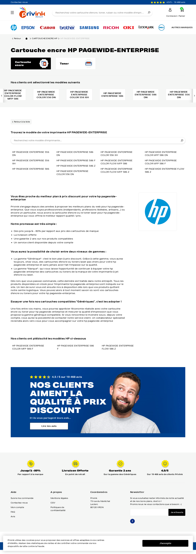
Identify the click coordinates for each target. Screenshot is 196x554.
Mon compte (17, 512)
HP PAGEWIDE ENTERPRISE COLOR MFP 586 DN (162, 155)
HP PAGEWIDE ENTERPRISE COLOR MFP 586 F (162, 164)
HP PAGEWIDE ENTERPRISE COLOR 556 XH (118, 155)
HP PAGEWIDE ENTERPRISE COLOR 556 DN (73, 172)
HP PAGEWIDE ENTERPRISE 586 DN (32, 177)
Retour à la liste (22, 123)
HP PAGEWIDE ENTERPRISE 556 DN (32, 155)
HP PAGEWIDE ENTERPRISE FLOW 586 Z (162, 172)
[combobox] (98, 142)
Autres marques (182, 27)
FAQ (13, 516)
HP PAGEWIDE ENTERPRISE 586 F (76, 155)
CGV (53, 507)
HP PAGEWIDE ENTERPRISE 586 (32, 170)
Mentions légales (59, 503)
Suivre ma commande (22, 503)
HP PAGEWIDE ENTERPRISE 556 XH (32, 164)
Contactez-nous (19, 2)
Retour (17, 38)
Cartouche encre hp (46, 38)
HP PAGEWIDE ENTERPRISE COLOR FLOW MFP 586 (118, 164)
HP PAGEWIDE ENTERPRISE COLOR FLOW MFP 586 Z (118, 172)
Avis (13, 521)
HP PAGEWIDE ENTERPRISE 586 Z (76, 164)
